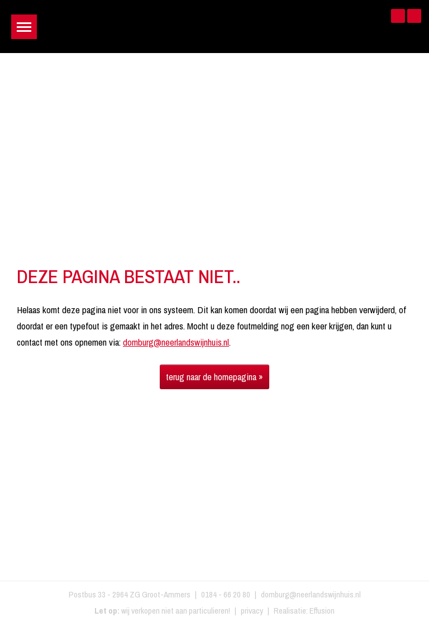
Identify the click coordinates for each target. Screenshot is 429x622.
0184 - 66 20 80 (225, 594)
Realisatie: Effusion (304, 610)
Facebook (398, 16)
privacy (252, 610)
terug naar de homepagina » (214, 376)
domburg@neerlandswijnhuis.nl (176, 342)
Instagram (414, 16)
